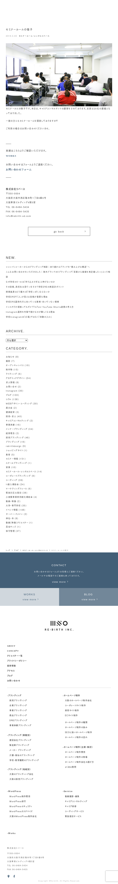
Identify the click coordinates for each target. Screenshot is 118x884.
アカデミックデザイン (15, 378)
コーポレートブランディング (18, 475)
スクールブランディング (16, 463)
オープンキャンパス (15, 365)
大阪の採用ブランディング (21, 779)
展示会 (9, 407)
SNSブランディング (18, 720)
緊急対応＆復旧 (13, 492)
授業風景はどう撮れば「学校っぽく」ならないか (28, 291)
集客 (8, 454)
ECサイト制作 (71, 715)
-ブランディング (14, 695)
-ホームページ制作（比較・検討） (78, 746)
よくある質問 (70, 767)
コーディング (11, 480)
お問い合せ (11, 386)
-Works (11, 833)
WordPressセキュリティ (20, 806)
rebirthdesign (14, 446)
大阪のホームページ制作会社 (78, 700)
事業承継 (10, 424)
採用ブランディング (15, 437)
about (11, 645)
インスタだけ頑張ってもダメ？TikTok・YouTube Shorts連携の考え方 (40, 306)
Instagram (11, 390)
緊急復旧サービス (73, 816)
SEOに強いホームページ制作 (78, 732)
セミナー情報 (12, 458)
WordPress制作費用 (19, 796)
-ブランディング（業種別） (19, 734)
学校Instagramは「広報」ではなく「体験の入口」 (29, 316)
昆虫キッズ (11, 526)
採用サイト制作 (72, 710)
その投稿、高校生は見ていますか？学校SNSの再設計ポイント (35, 286)
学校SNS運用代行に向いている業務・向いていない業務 (32, 301)
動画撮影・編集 (72, 796)
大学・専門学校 (13, 505)
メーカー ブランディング (20, 750)
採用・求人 (11, 416)
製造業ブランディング (19, 745)
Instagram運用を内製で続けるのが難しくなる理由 (30, 311)
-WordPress (14, 791)
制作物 (9, 369)
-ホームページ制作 (71, 695)
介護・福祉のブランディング (22, 755)
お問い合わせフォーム (19, 169)
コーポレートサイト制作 (75, 705)
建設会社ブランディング (20, 740)
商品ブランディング (18, 715)
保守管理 (10, 531)
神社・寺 (10, 518)
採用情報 (11, 665)
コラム (8, 399)
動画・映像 (11, 501)
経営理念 (10, 433)
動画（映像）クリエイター (17, 522)
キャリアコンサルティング (17, 420)
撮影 (8, 361)
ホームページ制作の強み (76, 727)
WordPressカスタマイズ (21, 811)
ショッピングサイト (14, 450)
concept (13, 650)
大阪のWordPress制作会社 (23, 816)
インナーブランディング (16, 429)
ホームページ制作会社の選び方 (79, 762)
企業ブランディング (18, 705)
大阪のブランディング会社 (21, 774)
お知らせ (10, 356)
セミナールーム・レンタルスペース (34, 35)
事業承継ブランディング (20, 725)
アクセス (11, 670)
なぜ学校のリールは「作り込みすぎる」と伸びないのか (30, 281)
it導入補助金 (12, 484)
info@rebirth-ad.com (18, 215)
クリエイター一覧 (15, 655)
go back (70, 231)
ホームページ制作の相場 (76, 757)
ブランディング (12, 441)
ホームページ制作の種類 (76, 722)
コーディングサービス (74, 811)
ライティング (11, 373)
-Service (68, 791)
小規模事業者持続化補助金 (19, 497)
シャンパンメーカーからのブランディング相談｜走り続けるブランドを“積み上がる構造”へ (48, 266)
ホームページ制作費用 (75, 752)
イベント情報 (12, 509)
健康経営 (10, 412)
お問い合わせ (13, 680)
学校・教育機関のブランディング (24, 760)
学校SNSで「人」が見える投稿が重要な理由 (27, 296)
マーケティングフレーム (16, 488)
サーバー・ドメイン (14, 514)
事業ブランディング (18, 710)
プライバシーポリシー (17, 660)
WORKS (11, 155)
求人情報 (10, 382)
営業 (8, 467)
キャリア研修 (70, 806)
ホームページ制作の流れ (76, 737)
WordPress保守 (17, 801)
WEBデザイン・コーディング (19, 403)
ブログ (9, 395)
